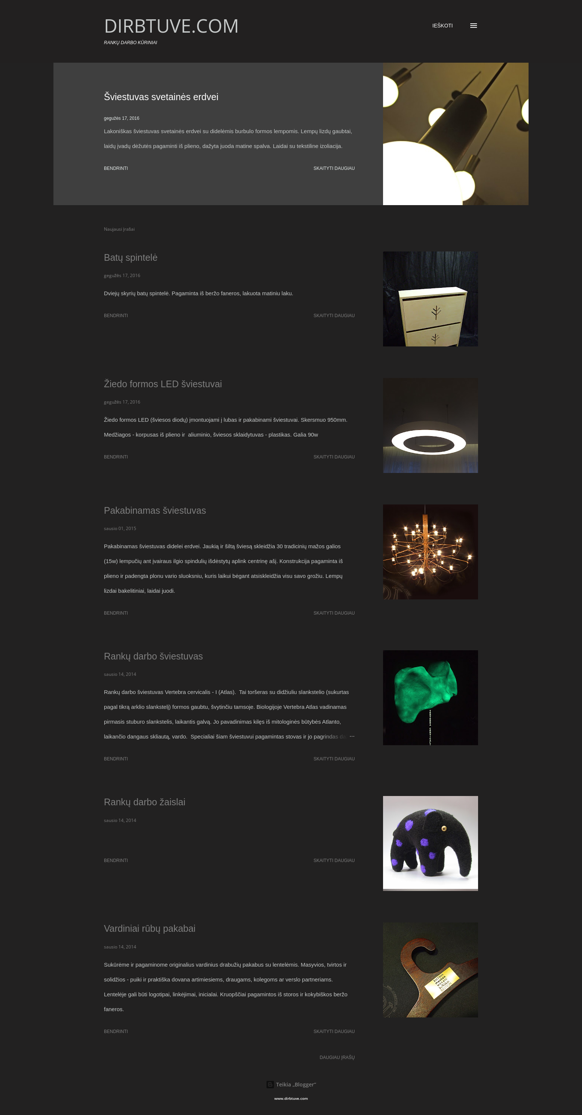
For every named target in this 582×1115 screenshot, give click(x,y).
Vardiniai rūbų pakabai (150, 928)
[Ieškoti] (442, 25)
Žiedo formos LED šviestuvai (163, 384)
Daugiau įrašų (337, 1057)
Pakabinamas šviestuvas (155, 510)
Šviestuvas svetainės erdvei (161, 97)
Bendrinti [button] (116, 168)
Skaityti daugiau (334, 168)
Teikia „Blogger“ (291, 1084)
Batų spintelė (131, 257)
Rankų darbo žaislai (145, 802)
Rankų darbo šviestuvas (153, 656)
